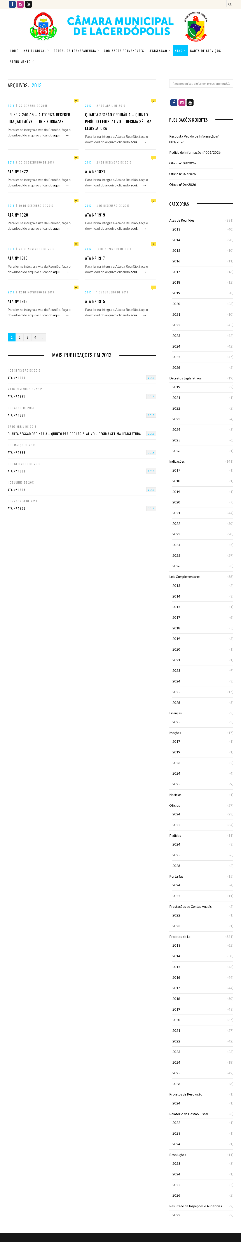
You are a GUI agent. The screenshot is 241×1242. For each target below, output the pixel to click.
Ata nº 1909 (16, 377)
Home (14, 50)
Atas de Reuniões (181, 220)
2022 (176, 325)
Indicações (177, 461)
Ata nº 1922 (18, 171)
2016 (176, 261)
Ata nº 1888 (16, 452)
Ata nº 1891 (16, 415)
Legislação (157, 50)
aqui (56, 135)
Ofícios (174, 805)
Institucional (34, 50)
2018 (176, 282)
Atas (178, 50)
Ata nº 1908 (16, 471)
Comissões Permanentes (124, 50)
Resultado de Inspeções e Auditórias (195, 1206)
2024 (176, 346)
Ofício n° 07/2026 (182, 174)
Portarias (176, 876)
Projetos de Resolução (185, 1094)
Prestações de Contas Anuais (190, 906)
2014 (176, 240)
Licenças (175, 713)
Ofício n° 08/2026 (182, 163)
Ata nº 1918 (18, 258)
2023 (176, 336)
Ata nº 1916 (18, 301)
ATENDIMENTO (20, 61)
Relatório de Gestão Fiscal (188, 1114)
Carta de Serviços (205, 50)
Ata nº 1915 (95, 301)
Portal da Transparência (75, 50)
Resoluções (177, 1155)
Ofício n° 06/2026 (182, 184)
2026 (176, 367)
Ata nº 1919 (95, 215)
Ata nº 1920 (18, 215)
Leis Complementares (184, 577)
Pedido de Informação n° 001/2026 (195, 152)
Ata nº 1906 (16, 508)
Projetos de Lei (180, 937)
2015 (176, 250)
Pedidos (175, 835)
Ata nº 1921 (95, 171)
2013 (11, 105)
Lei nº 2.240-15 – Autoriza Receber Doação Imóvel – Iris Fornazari (39, 118)
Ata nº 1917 (95, 258)
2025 (176, 357)
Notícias (175, 795)
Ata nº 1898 (16, 489)
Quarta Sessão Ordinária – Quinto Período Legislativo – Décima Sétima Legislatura (118, 121)
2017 (176, 272)
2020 (176, 304)
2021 (176, 314)
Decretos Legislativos (185, 378)
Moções (175, 733)
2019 (176, 293)
